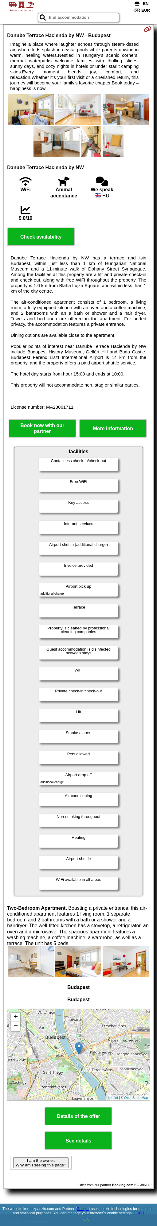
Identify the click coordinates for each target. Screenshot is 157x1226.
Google (82, 1209)
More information (113, 428)
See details (79, 1140)
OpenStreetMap (136, 1098)
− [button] (16, 1026)
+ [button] (16, 1017)
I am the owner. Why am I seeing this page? (41, 1162)
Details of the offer (78, 1116)
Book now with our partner (42, 428)
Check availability (40, 236)
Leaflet (113, 1098)
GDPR (139, 1213)
